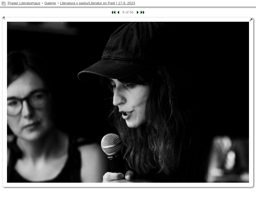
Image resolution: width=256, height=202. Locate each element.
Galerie (50, 3)
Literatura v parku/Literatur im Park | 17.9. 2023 (97, 3)
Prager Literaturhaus (24, 3)
